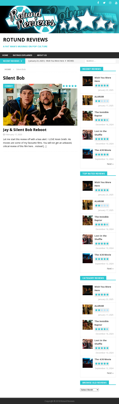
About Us (42, 55)
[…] (44, 146)
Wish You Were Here (103, 79)
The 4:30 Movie (103, 149)
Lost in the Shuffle (101, 132)
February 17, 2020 (14, 134)
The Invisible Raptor (102, 113)
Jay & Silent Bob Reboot (24, 129)
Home (5, 55)
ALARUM (99, 96)
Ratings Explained (22, 55)
